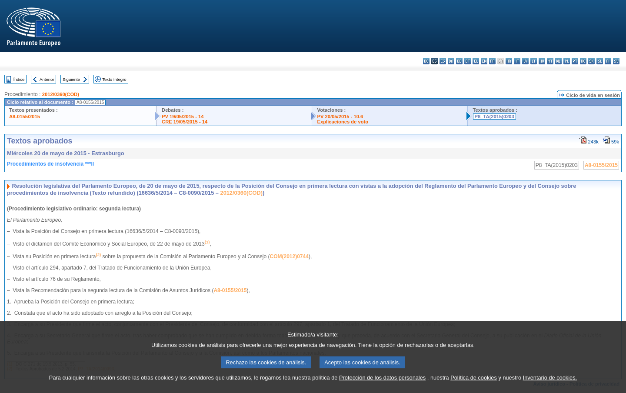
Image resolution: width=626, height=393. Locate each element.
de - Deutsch (459, 61)
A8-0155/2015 (24, 116)
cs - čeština (443, 61)
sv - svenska (616, 61)
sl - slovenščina (599, 61)
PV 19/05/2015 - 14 (182, 116)
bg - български (426, 61)
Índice (19, 79)
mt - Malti (550, 61)
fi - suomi (608, 61)
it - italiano (517, 61)
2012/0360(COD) (60, 94)
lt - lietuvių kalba (533, 61)
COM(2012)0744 (289, 256)
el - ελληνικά (476, 61)
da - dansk (451, 61)
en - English (484, 61)
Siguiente (71, 79)
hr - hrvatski (509, 61)
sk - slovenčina (591, 61)
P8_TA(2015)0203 (494, 116)
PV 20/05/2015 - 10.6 (340, 116)
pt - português (575, 61)
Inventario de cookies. (550, 383)
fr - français (492, 61)
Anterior (47, 79)
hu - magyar (542, 61)
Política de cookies (473, 383)
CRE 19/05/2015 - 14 (184, 121)
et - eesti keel (467, 61)
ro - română (583, 61)
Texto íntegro (114, 79)
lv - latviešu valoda (525, 61)
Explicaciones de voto (343, 121)
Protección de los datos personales (382, 383)
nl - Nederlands (558, 61)
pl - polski (566, 61)
